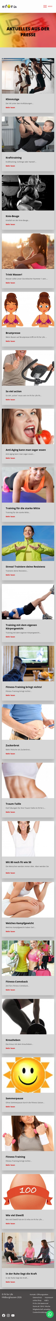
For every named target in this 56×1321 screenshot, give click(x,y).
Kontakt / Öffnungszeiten (39, 1294)
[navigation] (47, 6)
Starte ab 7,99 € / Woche (41, 1306)
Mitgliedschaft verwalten (42, 1309)
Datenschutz (37, 1297)
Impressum (49, 1297)
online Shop (37, 1300)
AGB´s (46, 1300)
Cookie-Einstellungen (40, 1312)
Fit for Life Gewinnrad (40, 1303)
